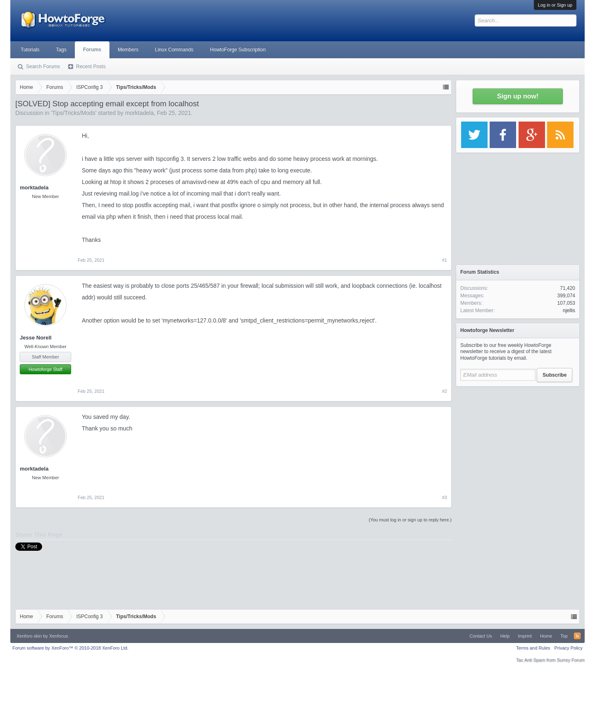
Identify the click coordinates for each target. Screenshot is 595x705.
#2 (444, 391)
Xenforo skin (29, 635)
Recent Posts (90, 66)
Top (564, 635)
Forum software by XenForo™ (70, 647)
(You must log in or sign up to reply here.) (410, 519)
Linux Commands (174, 50)
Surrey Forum (571, 659)
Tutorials (30, 50)
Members (128, 50)
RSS (577, 636)
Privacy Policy (569, 647)
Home (546, 635)
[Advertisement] (518, 442)
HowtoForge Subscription (238, 50)
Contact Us (480, 635)
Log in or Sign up (555, 4)
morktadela (139, 113)
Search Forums (43, 66)
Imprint (525, 635)
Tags (61, 50)
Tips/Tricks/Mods (73, 113)
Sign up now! (517, 96)
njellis (569, 310)
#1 (444, 260)
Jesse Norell (36, 338)
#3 (444, 497)
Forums (92, 50)
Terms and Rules (533, 647)
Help (505, 635)
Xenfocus (58, 635)
